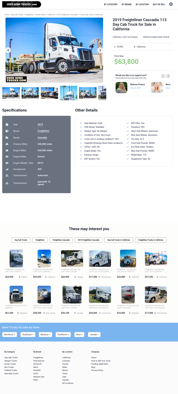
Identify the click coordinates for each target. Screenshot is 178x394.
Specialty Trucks (11, 373)
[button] (163, 76)
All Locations (67, 383)
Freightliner (43, 131)
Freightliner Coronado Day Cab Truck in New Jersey (43, 307)
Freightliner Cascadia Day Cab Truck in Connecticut (98, 307)
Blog (93, 367)
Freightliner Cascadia (61, 240)
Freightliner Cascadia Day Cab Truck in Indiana (15, 270)
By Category (111, 4)
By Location (142, 4)
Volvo (35, 373)
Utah (64, 377)
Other (35, 380)
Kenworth (37, 364)
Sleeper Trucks (10, 361)
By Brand (127, 4)
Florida (65, 364)
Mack (35, 367)
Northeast (9, 334)
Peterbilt (37, 370)
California (66, 357)
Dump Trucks (10, 364)
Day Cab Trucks (21, 240)
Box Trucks (9, 367)
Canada (94, 334)
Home (93, 357)
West (79, 334)
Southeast (27, 334)
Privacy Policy (97, 370)
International (38, 361)
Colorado (66, 361)
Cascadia (42, 137)
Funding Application (99, 364)
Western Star (38, 377)
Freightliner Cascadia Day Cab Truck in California (42, 270)
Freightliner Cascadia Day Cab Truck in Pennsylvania (99, 270)
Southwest (63, 334)
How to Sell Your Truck (100, 361)
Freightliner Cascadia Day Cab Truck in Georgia (70, 270)
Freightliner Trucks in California (150, 240)
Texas (64, 373)
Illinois (65, 370)
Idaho (64, 367)
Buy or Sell (159, 4)
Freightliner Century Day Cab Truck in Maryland (128, 307)
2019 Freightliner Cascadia (88, 240)
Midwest (45, 334)
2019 (40, 124)
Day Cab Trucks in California (119, 240)
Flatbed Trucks (10, 370)
